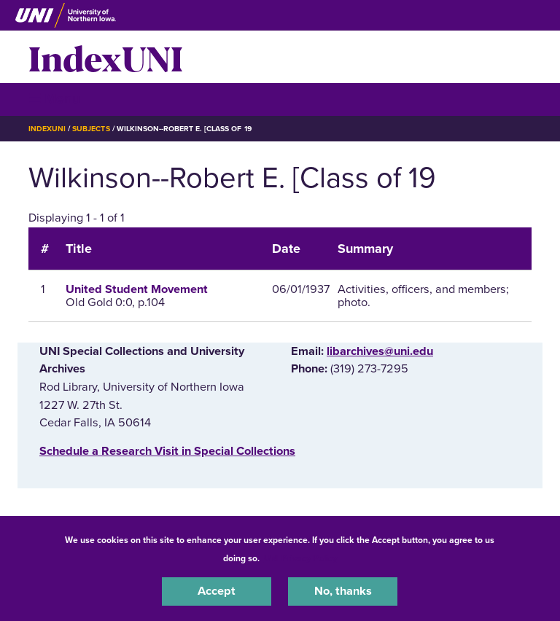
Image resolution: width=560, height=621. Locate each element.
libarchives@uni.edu (380, 351)
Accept (217, 591)
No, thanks (343, 591)
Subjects (90, 128)
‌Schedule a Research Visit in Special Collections (167, 451)
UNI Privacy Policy (300, 558)
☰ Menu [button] (54, 98)
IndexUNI (105, 57)
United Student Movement (137, 289)
